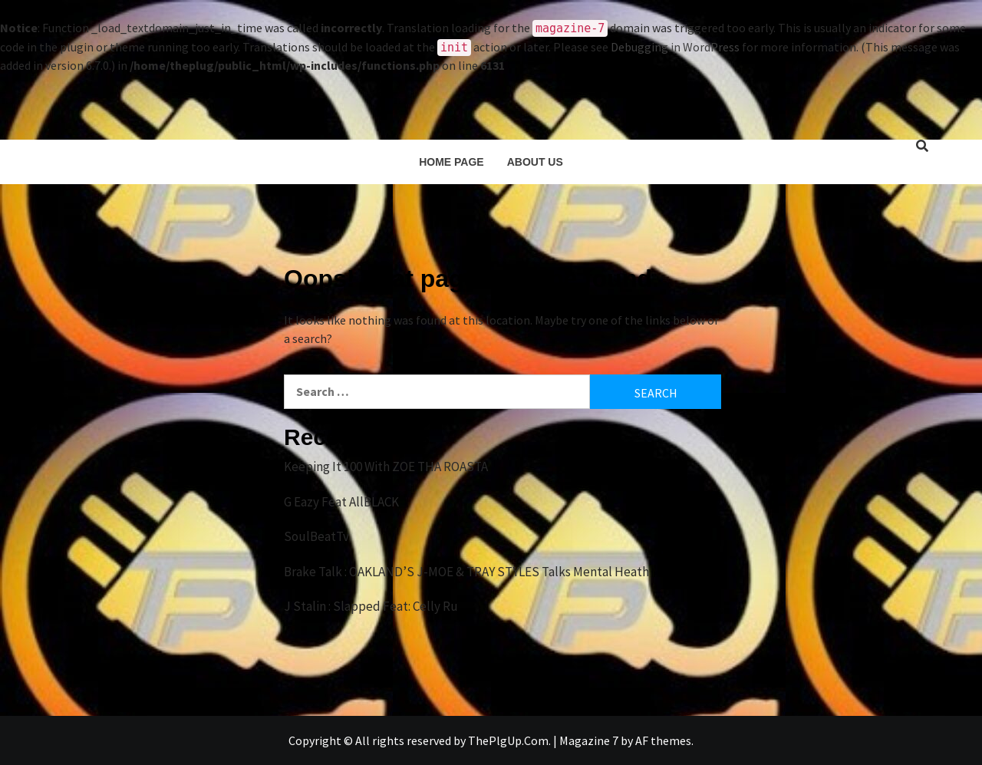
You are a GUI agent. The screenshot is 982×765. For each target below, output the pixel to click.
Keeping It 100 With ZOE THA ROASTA (386, 466)
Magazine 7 (588, 740)
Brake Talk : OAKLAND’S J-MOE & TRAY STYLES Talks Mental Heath (466, 571)
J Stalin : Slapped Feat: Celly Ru (371, 606)
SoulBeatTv (316, 536)
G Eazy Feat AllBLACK (341, 501)
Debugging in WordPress (675, 46)
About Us (535, 162)
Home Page (451, 162)
